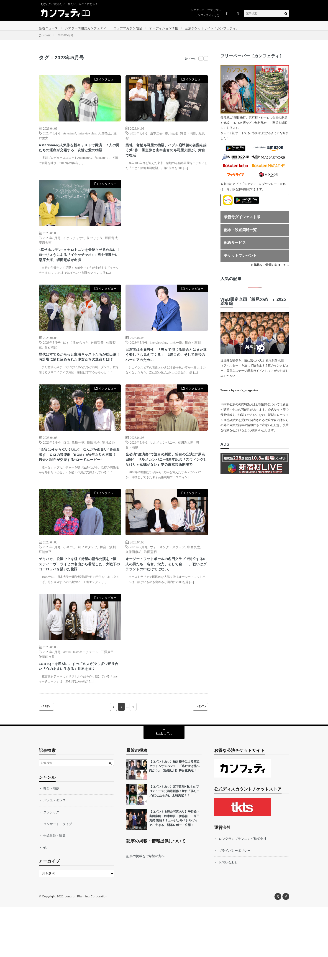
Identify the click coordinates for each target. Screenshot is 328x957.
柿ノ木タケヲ (87, 580)
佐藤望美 (97, 359)
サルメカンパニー (162, 466)
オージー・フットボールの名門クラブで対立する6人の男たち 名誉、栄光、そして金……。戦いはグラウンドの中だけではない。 (166, 601)
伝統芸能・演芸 (54, 886)
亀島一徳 (78, 466)
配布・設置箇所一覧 (240, 234)
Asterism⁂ (69, 137)
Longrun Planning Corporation (85, 946)
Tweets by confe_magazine (239, 394)
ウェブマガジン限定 (127, 28)
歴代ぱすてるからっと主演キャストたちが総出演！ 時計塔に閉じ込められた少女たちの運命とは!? (79, 377)
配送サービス (235, 247)
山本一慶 (175, 359)
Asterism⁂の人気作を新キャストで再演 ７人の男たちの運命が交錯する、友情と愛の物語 (79, 156)
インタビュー (107, 84)
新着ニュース (48, 28)
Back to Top (164, 784)
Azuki (67, 693)
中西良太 (193, 580)
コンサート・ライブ (57, 874)
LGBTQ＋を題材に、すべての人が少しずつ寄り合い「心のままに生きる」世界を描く (79, 712)
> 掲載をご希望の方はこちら (270, 269)
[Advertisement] (167, 233)
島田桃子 (93, 466)
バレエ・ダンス (54, 850)
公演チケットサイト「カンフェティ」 (212, 28)
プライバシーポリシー (235, 901)
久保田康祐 (133, 584)
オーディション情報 (163, 28)
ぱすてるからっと (76, 359)
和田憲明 (150, 584)
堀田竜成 (111, 245)
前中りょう (94, 245)
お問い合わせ (228, 912)
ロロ (66, 466)
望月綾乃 (108, 466)
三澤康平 (107, 693)
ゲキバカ (69, 580)
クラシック (51, 862)
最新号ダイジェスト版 (242, 221)
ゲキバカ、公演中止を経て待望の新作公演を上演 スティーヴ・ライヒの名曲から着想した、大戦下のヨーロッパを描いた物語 (79, 598)
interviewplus (87, 137)
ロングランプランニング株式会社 (242, 889)
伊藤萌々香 (47, 698)
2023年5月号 (52, 137)
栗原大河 (45, 250)
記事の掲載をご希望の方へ (145, 906)
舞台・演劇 (188, 137)
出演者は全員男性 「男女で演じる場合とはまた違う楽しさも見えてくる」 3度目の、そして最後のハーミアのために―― (166, 372)
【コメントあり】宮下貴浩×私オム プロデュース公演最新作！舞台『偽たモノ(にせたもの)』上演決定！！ (174, 841)
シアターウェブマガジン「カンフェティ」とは (206, 13)
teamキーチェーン (85, 693)
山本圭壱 (156, 137)
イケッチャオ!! (73, 245)
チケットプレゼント (240, 260)
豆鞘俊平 (45, 584)
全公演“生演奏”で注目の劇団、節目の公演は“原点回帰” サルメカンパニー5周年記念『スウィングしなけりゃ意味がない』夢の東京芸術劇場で (166, 488)
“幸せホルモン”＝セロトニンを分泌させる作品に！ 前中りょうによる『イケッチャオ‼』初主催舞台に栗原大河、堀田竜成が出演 (79, 266)
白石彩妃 (50, 363)
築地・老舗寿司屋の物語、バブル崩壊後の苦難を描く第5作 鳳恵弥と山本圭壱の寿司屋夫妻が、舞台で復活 (166, 156)
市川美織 (171, 137)
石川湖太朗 (186, 466)
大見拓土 (104, 137)
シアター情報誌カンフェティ (85, 28)
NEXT (195, 757)
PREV (52, 757)
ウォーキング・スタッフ (167, 580)
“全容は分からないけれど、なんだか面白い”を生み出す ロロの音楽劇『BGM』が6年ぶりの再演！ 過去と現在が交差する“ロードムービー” (80, 483)
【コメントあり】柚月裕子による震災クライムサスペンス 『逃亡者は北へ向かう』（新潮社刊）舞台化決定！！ (174, 816)
